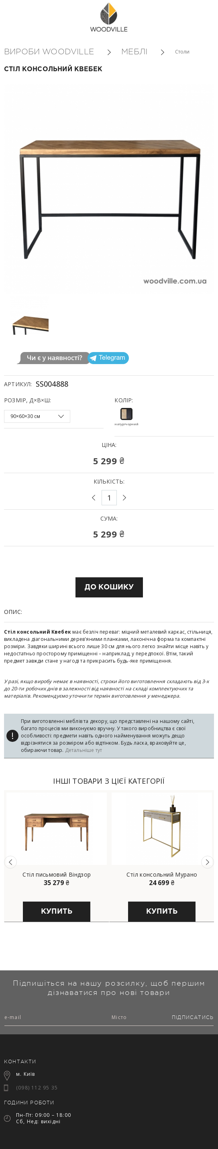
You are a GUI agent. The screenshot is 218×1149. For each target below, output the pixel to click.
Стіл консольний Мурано (162, 874)
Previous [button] (10, 862)
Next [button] (207, 862)
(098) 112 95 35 (37, 1087)
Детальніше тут (83, 750)
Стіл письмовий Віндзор (56, 874)
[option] (41, 315)
